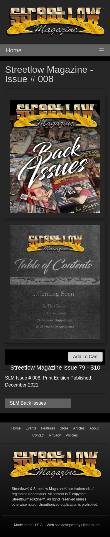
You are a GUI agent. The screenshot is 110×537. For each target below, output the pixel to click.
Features (48, 428)
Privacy (55, 435)
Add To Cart (85, 356)
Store (64, 428)
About (94, 428)
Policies (72, 435)
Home (13, 50)
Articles (78, 428)
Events (31, 428)
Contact (38, 435)
